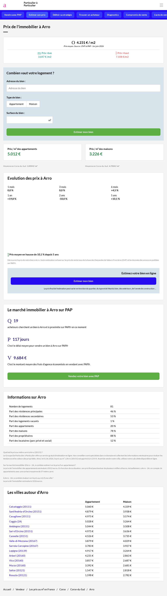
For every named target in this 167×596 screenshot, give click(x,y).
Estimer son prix (37, 15)
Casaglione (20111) (19, 516)
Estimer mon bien (83, 281)
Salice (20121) (17, 570)
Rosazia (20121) (18, 575)
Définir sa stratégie (62, 15)
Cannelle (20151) (18, 536)
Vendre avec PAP (13, 15)
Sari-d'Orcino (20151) (21, 531)
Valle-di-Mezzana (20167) (23, 540)
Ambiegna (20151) (19, 526)
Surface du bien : (16, 112)
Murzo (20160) (17, 565)
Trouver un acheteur (89, 15)
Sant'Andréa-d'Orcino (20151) (25, 511)
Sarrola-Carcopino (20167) (23, 545)
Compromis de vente (136, 15)
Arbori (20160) (17, 555)
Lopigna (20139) (18, 550)
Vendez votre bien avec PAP (83, 376)
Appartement (16, 103)
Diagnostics (113, 15)
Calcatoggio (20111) (20, 506)
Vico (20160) (16, 560)
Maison (33, 103)
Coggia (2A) (15, 521)
